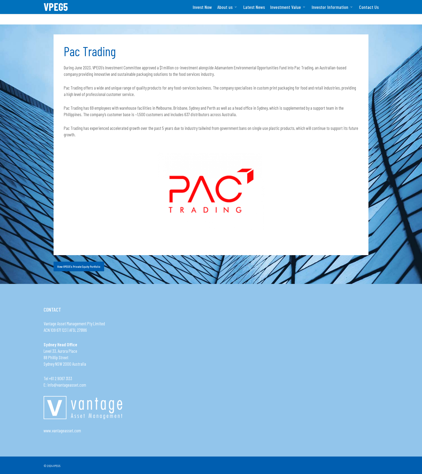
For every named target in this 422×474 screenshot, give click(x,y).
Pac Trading (90, 51)
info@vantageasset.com (66, 384)
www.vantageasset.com (62, 430)
